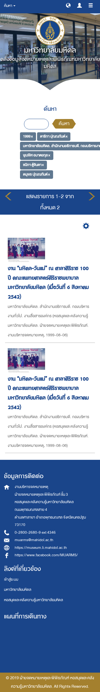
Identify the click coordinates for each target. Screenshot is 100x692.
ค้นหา (64, 124)
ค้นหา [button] (9, 5)
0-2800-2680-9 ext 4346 (35, 532)
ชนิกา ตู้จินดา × (33, 165)
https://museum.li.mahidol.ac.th (41, 547)
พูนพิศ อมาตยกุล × (36, 155)
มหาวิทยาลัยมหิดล (17, 589)
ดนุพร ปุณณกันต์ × (36, 174)
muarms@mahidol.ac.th (34, 540)
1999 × (28, 136)
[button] (68, 5)
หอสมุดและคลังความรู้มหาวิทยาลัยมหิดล (33, 600)
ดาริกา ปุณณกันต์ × (53, 136)
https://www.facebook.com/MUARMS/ (46, 555)
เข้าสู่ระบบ (11, 579)
